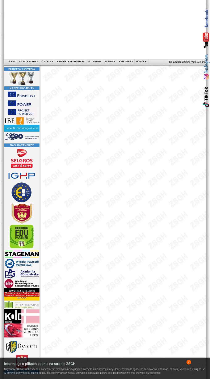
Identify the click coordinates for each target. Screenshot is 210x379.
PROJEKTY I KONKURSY (70, 61)
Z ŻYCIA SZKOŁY (28, 61)
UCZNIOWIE (94, 61)
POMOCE (141, 61)
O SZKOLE (47, 61)
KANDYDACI (125, 61)
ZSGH (12, 61)
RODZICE (110, 61)
